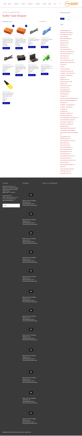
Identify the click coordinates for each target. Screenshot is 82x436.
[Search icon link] (60, 3)
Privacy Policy (28, 432)
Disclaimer (21, 432)
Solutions (30, 3)
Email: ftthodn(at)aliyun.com (9, 199)
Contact (45, 3)
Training (38, 3)
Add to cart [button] (7, 50)
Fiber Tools (8, 12)
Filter (62, 19)
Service (23, 3)
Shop (49, 3)
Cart (55, 3)
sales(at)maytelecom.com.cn (12, 197)
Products (16, 3)
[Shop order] (45, 21)
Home (5, 3)
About (9, 3)
